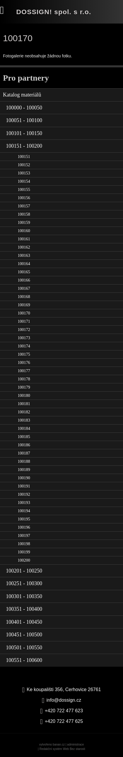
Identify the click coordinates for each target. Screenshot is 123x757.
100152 (24, 165)
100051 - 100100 (24, 120)
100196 (24, 527)
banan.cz (59, 744)
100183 (24, 420)
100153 (24, 173)
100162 (24, 247)
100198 (24, 544)
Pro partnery (26, 77)
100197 (24, 535)
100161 (24, 239)
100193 (24, 502)
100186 (24, 445)
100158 (24, 214)
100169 (24, 305)
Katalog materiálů (22, 95)
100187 (24, 453)
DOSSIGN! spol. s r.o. (53, 12)
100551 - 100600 (24, 660)
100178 (24, 379)
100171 (24, 321)
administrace (75, 744)
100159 (24, 222)
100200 (24, 560)
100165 (24, 272)
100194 (24, 511)
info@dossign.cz (64, 700)
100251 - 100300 (24, 583)
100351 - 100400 (24, 609)
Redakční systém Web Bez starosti (62, 749)
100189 (24, 469)
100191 (24, 486)
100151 (24, 156)
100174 (24, 346)
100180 (24, 395)
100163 (24, 255)
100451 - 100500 (24, 635)
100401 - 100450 (24, 622)
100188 (24, 461)
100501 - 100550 (24, 647)
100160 (24, 231)
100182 (24, 412)
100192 (24, 494)
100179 (24, 387)
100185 (24, 437)
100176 (24, 362)
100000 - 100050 (24, 108)
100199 (24, 552)
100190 (24, 478)
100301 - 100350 (24, 596)
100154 (24, 181)
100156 (24, 198)
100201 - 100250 (24, 571)
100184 (24, 428)
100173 (24, 338)
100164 (24, 264)
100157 (24, 206)
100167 (24, 288)
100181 (24, 404)
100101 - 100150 (24, 133)
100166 (24, 280)
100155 (24, 189)
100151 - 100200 (24, 146)
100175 (24, 354)
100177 (24, 371)
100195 (24, 519)
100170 (24, 313)
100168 (24, 297)
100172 (24, 329)
